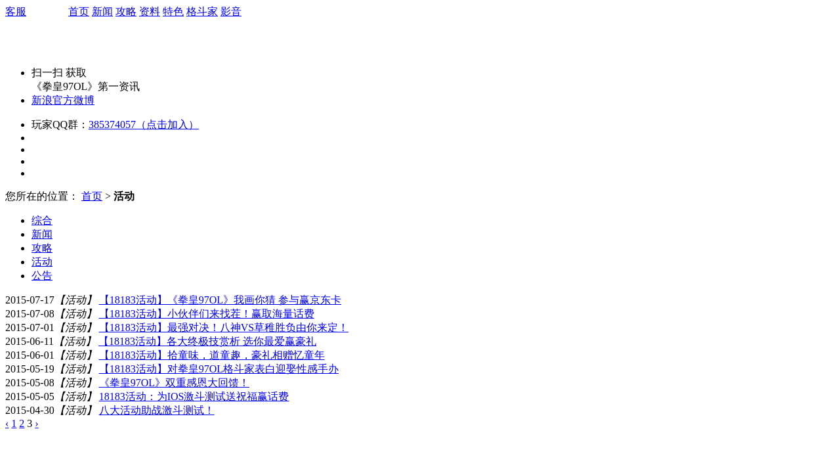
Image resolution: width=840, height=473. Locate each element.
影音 (231, 11)
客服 (15, 11)
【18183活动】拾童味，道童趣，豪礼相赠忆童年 (212, 355)
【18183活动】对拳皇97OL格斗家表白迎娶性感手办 (219, 368)
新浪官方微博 (63, 100)
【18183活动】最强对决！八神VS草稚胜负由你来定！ (223, 327)
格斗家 (202, 11)
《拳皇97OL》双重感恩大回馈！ (174, 382)
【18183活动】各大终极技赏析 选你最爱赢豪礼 (207, 341)
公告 (42, 275)
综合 (42, 220)
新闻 (102, 11)
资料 (149, 11)
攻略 (126, 11)
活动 (42, 261)
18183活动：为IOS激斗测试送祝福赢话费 (194, 396)
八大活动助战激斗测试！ (157, 410)
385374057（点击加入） (144, 124)
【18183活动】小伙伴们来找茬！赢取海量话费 (206, 313)
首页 (78, 11)
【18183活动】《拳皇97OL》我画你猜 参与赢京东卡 (220, 299)
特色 (173, 11)
